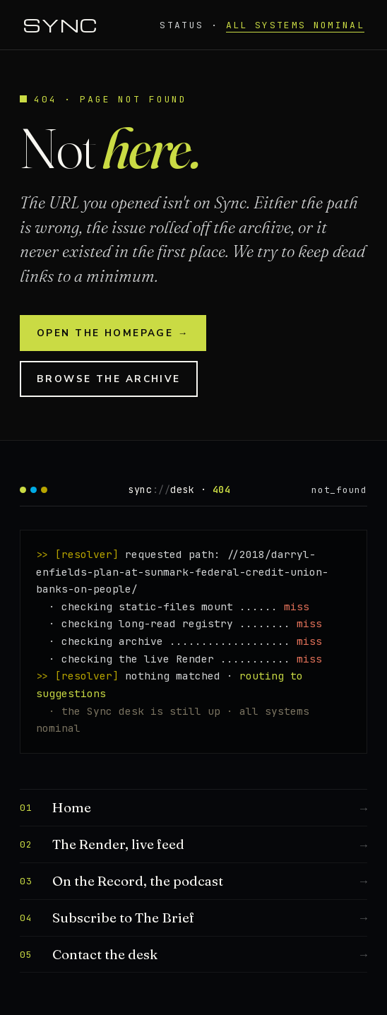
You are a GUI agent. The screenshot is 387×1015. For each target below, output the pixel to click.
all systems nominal (295, 25)
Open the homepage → (113, 333)
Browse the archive (109, 379)
